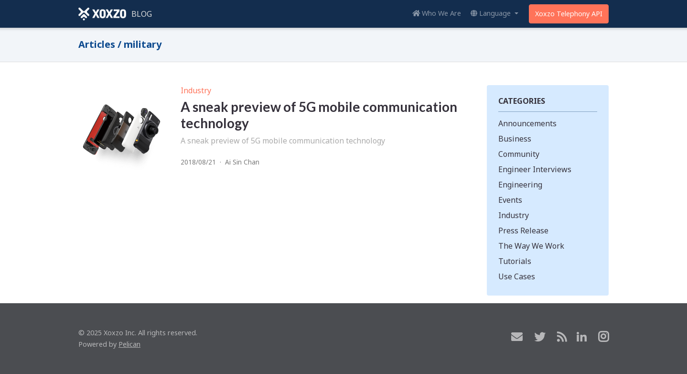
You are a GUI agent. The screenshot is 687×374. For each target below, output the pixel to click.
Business (514, 138)
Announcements (527, 123)
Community (518, 154)
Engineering (520, 184)
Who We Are (436, 13)
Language (492, 13)
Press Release (523, 230)
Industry (196, 90)
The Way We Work (531, 246)
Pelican (129, 344)
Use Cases (516, 276)
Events (510, 200)
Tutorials (514, 261)
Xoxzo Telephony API (568, 13)
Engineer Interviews (534, 169)
